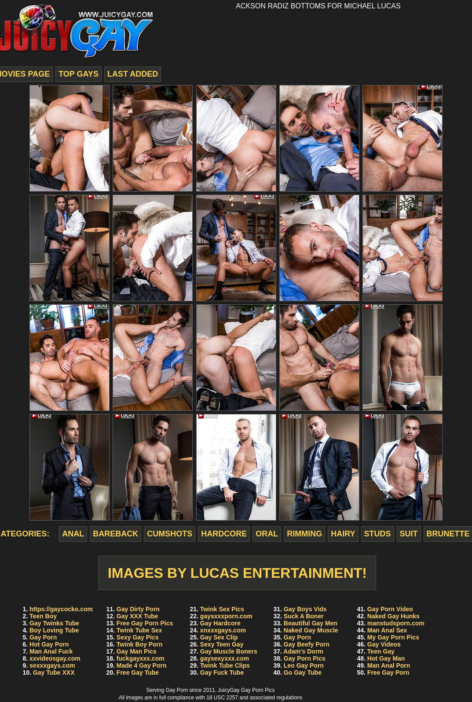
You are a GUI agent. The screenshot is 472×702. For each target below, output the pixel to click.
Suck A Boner (304, 616)
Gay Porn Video (390, 609)
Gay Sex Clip (219, 637)
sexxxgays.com (52, 665)
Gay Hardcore (220, 623)
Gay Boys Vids (305, 609)
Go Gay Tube (303, 672)
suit (409, 533)
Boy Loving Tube (54, 630)
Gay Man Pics (137, 651)
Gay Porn (43, 637)
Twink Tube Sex (139, 630)
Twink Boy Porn (140, 644)
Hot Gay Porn (49, 644)
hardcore (224, 533)
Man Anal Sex (387, 630)
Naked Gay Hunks (393, 616)
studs (377, 533)
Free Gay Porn (388, 672)
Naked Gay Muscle (311, 630)
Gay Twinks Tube (54, 623)
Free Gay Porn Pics (145, 623)
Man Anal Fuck (51, 651)
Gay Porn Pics (305, 658)
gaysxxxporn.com (226, 616)
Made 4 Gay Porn (142, 665)
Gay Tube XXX (54, 672)
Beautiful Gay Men (310, 623)
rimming (304, 533)
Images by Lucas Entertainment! (237, 573)
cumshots (169, 533)
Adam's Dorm (303, 651)
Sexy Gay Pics (138, 637)
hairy (343, 533)
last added (132, 74)
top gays (79, 74)
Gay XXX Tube (137, 616)
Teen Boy (43, 616)
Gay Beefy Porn (306, 644)
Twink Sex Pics (222, 609)
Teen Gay (381, 651)
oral (267, 533)
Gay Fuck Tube (222, 672)
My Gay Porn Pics (393, 637)
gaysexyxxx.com (224, 658)
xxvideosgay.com (54, 658)
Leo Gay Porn (304, 665)
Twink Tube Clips (225, 665)
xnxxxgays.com (223, 630)
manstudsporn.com (395, 623)
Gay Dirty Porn (138, 609)
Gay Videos (384, 644)
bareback (115, 533)
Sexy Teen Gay (222, 644)
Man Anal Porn (388, 665)
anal (73, 533)
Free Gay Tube (138, 672)
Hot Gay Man (386, 658)
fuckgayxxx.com (141, 658)
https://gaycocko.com (61, 609)
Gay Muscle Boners (228, 651)
